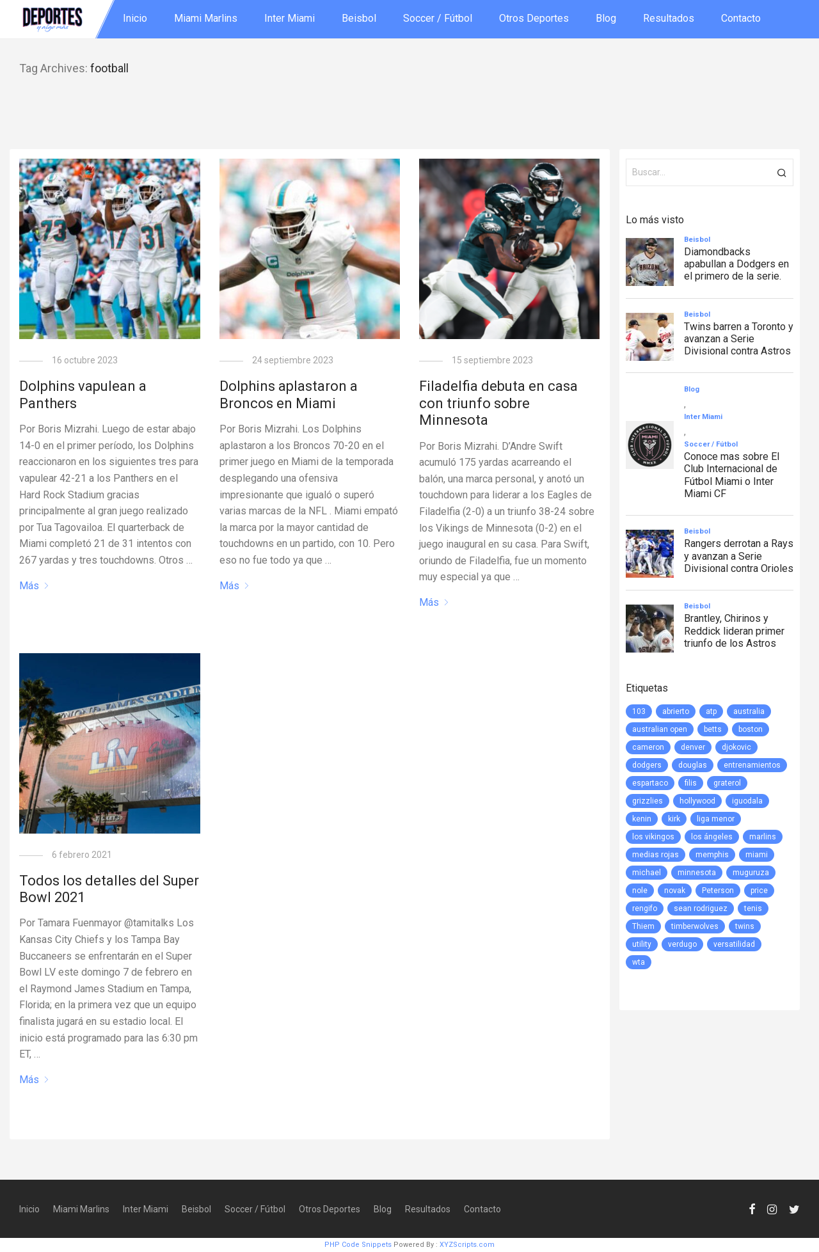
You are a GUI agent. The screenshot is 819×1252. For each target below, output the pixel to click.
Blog (606, 18)
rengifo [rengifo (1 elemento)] (644, 908)
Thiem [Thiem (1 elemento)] (643, 926)
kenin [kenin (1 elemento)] (641, 818)
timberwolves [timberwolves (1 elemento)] (695, 926)
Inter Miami (289, 18)
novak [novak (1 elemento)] (674, 890)
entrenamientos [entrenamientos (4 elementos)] (752, 765)
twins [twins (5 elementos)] (744, 926)
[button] (781, 172)
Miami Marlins (205, 18)
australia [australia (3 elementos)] (749, 711)
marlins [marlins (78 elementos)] (762, 836)
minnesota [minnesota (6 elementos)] (697, 872)
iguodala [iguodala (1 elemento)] (747, 800)
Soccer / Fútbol (437, 18)
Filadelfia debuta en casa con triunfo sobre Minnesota (498, 403)
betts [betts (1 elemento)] (713, 729)
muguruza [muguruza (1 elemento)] (751, 872)
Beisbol (359, 18)
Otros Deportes (534, 18)
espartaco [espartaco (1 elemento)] (650, 783)
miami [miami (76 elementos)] (756, 854)
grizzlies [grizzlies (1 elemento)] (647, 800)
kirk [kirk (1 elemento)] (674, 818)
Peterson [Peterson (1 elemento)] (718, 890)
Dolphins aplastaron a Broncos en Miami (288, 394)
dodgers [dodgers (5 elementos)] (647, 765)
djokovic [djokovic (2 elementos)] (736, 747)
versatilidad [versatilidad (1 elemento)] (734, 944)
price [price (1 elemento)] (759, 890)
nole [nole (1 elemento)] (640, 890)
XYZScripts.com (467, 1244)
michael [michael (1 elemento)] (646, 872)
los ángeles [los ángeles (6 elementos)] (712, 836)
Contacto (741, 18)
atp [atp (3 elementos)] (711, 711)
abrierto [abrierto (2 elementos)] (675, 711)
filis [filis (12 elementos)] (691, 783)
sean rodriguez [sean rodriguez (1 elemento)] (701, 908)
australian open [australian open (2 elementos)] (659, 729)
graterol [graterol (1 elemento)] (727, 783)
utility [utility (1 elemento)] (641, 944)
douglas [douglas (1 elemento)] (692, 765)
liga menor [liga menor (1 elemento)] (716, 818)
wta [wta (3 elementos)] (638, 962)
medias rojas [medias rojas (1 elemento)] (655, 854)
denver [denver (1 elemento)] (693, 747)
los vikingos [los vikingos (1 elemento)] (653, 836)
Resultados (668, 18)
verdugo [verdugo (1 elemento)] (682, 944)
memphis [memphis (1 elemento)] (712, 854)
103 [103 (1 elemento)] (639, 711)
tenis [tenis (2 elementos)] (753, 908)
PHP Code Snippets (358, 1244)
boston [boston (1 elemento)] (750, 729)
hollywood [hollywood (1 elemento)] (697, 800)
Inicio (135, 18)
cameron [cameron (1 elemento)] (648, 747)
